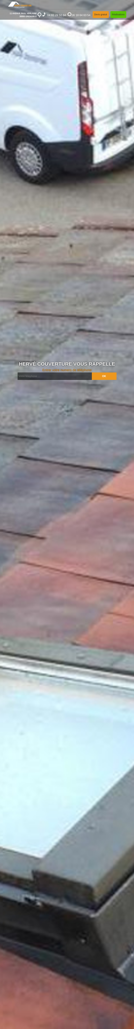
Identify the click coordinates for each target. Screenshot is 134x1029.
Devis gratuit (100, 14)
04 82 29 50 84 (54, 14)
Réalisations (118, 14)
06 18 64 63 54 (79, 14)
